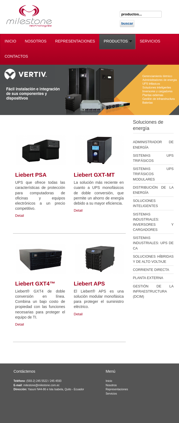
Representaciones (117, 389)
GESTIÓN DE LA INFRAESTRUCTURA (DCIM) (153, 291)
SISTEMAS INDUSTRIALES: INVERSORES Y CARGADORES (153, 222)
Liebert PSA (31, 175)
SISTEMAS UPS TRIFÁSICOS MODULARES (153, 174)
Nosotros (111, 385)
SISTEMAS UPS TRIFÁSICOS (153, 158)
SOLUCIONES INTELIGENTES (145, 203)
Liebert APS (89, 283)
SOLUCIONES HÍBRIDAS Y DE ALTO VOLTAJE (153, 259)
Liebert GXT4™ (35, 283)
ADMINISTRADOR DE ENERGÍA (153, 144)
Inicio (109, 380)
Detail (19, 216)
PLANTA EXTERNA (148, 278)
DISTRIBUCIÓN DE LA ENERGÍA (153, 190)
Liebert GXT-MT (94, 175)
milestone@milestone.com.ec (41, 385)
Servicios (111, 393)
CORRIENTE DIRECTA (151, 270)
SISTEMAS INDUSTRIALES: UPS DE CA (153, 243)
